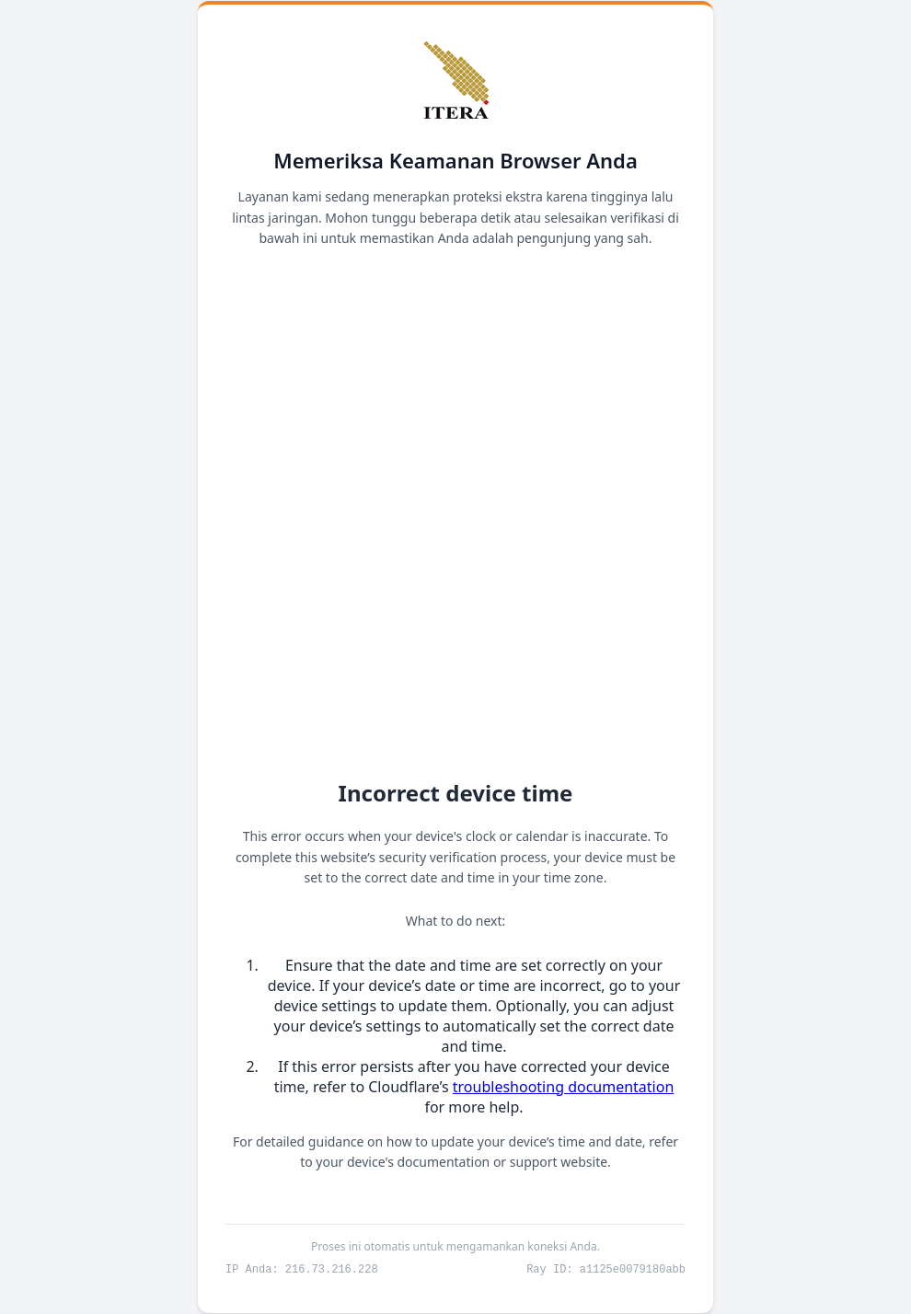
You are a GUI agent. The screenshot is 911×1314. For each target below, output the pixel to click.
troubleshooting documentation (564, 1086)
